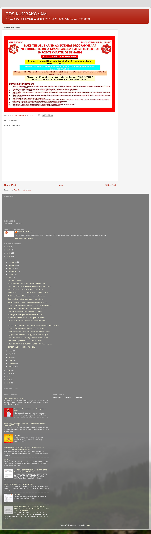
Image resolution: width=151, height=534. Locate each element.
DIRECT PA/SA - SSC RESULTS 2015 (22, 347)
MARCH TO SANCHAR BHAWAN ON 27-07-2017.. (26, 328)
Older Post (110, 185)
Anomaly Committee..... (16, 280)
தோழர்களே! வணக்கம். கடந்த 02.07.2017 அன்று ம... (28, 334)
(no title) (17, 435)
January (12, 366)
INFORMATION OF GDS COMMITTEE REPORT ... (28, 290)
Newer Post (10, 185)
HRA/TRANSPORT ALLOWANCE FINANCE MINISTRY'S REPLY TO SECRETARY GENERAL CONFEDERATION (31, 508)
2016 (9, 370)
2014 (9, 377)
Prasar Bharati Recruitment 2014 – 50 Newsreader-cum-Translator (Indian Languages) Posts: (24, 448)
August (11, 274)
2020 (9, 250)
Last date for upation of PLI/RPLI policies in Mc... (25, 341)
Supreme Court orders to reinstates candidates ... (25, 299)
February (12, 363)
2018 (9, 256)
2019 (9, 253)
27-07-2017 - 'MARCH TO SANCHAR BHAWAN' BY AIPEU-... (30, 286)
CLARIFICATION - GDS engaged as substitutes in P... (27, 302)
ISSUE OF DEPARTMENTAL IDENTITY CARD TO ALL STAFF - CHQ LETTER (30, 471)
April (10, 357)
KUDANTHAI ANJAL (25, 232)
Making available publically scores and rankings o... (26, 296)
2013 (9, 380)
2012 (9, 383)
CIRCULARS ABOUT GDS (13, 398)
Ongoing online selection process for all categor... (25, 311)
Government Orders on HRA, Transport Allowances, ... (27, 318)
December (12, 262)
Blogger (88, 525)
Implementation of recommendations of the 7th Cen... (27, 283)
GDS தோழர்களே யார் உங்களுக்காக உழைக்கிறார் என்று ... (30, 331)
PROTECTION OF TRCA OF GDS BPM (18, 484)
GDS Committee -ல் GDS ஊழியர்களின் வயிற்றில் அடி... (29, 338)
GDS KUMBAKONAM (26, 13)
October (12, 268)
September (13, 271)
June (10, 351)
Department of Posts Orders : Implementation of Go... (27, 308)
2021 (9, 247)
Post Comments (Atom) (22, 190)
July (10, 277)
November (12, 265)
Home (60, 185)
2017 (9, 259)
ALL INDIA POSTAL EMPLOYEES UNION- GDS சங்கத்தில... (30, 344)
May (10, 354)
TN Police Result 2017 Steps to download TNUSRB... (27, 321)
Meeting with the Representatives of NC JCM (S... (26, 315)
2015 (9, 373)
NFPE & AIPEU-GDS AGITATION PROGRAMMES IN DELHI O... (31, 293)
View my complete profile (24, 238)
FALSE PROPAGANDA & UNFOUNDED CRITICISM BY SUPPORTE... (33, 325)
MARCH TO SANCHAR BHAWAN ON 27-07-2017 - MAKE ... (30, 305)
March (11, 360)
